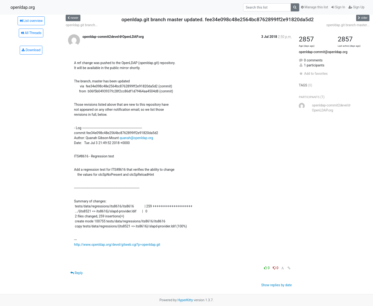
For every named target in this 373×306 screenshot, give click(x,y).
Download (31, 50)
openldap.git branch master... (347, 25)
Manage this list (314, 7)
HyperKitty (185, 300)
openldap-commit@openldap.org (323, 52)
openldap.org (22, 7)
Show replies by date (276, 285)
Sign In (338, 7)
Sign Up (356, 7)
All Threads (31, 33)
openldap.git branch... (82, 25)
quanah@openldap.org (136, 138)
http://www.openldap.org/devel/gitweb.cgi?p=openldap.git (117, 244)
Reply (76, 273)
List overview (31, 21)
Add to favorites (313, 73)
